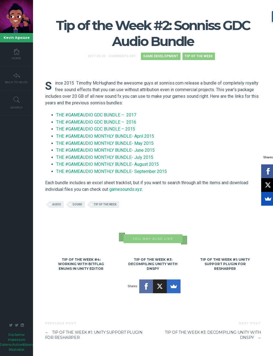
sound (77, 204)
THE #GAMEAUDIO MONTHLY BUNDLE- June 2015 (105, 150)
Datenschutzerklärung (17, 345)
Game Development (160, 56)
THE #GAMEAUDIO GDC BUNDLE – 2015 (95, 129)
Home (16, 54)
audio (56, 204)
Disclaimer (16, 335)
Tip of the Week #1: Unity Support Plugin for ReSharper (225, 264)
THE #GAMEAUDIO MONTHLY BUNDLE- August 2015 (107, 164)
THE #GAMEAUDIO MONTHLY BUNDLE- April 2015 (105, 136)
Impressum (16, 340)
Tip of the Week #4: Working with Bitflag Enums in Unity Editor (81, 264)
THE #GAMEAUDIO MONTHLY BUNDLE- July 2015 (104, 157)
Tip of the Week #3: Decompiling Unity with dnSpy (153, 264)
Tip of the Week (199, 56)
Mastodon (16, 350)
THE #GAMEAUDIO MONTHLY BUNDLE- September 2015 (111, 171)
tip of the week (105, 204)
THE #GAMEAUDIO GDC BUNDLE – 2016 (96, 122)
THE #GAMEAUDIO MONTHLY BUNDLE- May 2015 (105, 143)
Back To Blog (16, 78)
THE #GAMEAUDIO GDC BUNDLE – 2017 (96, 115)
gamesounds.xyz (125, 189)
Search (16, 103)
